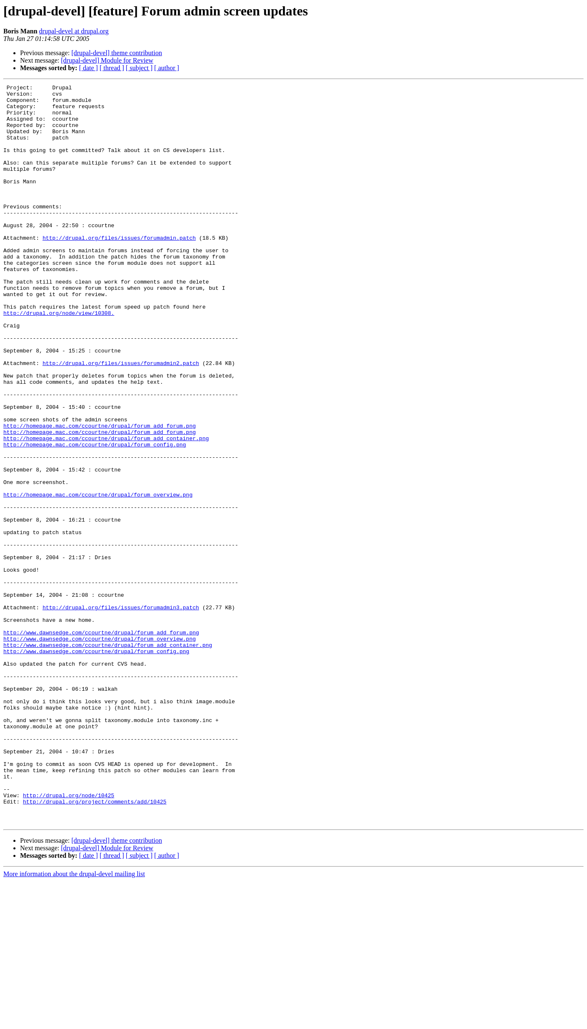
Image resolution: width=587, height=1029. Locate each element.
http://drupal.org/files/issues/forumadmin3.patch (121, 712)
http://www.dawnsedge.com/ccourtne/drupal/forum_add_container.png (107, 757)
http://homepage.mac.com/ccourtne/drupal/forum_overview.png (97, 577)
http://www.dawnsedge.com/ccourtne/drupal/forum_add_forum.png (101, 742)
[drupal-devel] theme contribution (116, 52)
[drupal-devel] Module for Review (107, 60)
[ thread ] (112, 67)
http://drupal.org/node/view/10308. (58, 359)
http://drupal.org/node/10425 (68, 938)
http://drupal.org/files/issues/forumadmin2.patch (121, 419)
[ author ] (166, 67)
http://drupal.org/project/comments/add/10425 (94, 945)
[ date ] (88, 67)
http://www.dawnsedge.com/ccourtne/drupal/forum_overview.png (99, 750)
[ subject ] (139, 67)
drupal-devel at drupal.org (73, 31)
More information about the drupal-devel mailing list (74, 1021)
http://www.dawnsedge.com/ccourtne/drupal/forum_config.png (96, 765)
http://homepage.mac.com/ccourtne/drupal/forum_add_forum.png (99, 494)
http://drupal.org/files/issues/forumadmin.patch (119, 269)
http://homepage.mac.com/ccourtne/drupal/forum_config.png (94, 517)
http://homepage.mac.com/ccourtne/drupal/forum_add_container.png (106, 509)
